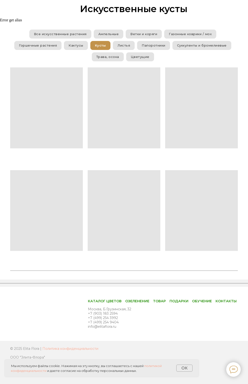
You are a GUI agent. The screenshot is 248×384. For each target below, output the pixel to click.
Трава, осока (107, 57)
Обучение (202, 301)
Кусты (100, 45)
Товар (159, 301)
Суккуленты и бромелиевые (202, 45)
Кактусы (76, 45)
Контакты (226, 301)
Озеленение (137, 301)
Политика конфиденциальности (70, 348)
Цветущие (140, 57)
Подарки (179, 301)
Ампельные (108, 34)
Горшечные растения (38, 45)
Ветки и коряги (143, 34)
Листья (123, 45)
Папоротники (153, 45)
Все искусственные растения (60, 34)
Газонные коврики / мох (190, 34)
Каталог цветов (105, 301)
